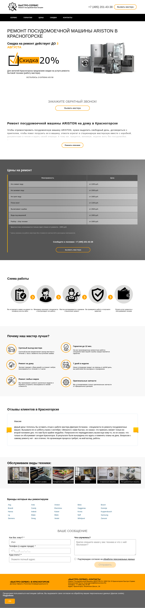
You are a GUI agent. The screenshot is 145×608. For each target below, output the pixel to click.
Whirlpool (81, 518)
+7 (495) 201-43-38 (100, 6)
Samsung (104, 514)
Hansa (10, 511)
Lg (9, 514)
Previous (9, 429)
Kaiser (56, 511)
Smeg (33, 518)
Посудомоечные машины (130, 474)
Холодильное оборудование (63, 474)
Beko (80, 504)
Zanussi (104, 518)
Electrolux (58, 507)
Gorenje (104, 507)
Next (135, 429)
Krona (80, 511)
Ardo (33, 504)
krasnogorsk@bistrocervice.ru (95, 582)
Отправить (105, 563)
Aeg (9, 504)
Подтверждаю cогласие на (106, 558)
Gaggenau (82, 507)
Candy (33, 507)
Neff (79, 514)
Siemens (11, 518)
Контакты (67, 17)
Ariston (57, 504)
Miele (56, 514)
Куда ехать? (15, 554)
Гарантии (28, 17)
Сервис (13, 17)
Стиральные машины (107, 474)
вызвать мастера (73, 250)
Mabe (33, 514)
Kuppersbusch (106, 511)
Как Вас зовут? (16, 537)
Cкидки (53, 17)
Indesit (33, 511)
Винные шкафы (40, 474)
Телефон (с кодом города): (22, 545)
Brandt (10, 507)
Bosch (103, 504)
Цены (41, 17)
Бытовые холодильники (18, 474)
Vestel (56, 518)
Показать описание (72, 145)
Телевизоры (85, 474)
